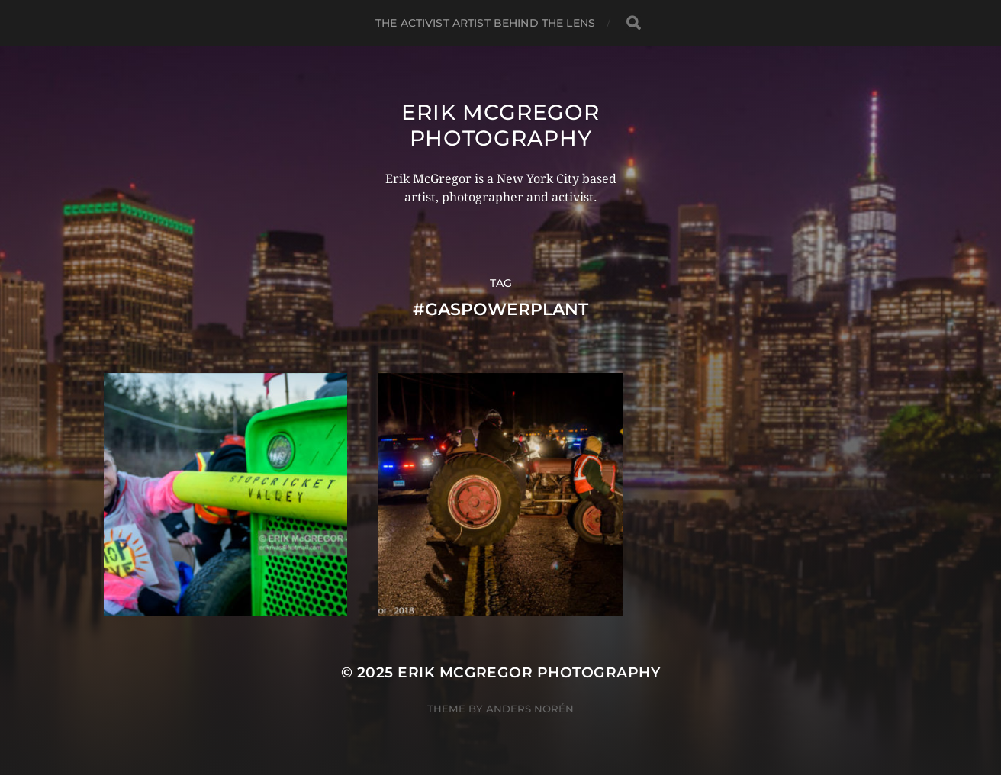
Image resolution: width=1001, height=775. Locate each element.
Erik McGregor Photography (500, 125)
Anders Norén (530, 709)
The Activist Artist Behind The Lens (485, 23)
